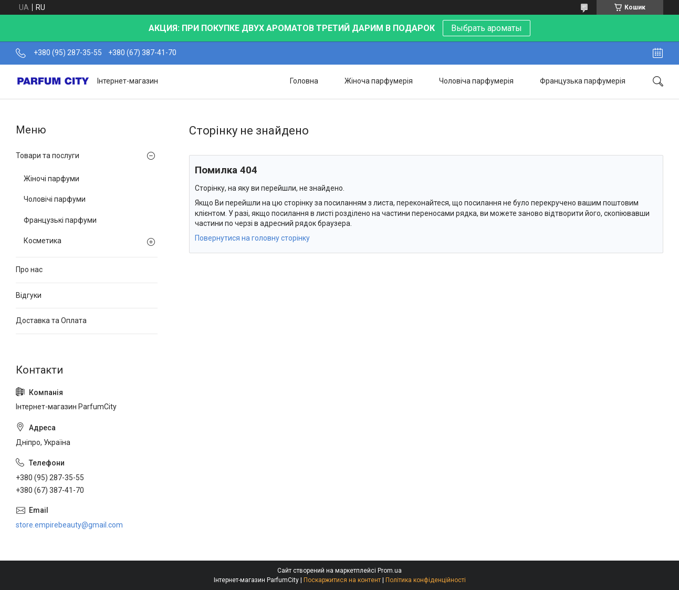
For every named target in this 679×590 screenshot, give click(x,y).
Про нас (29, 269)
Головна (304, 81)
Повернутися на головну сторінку (252, 238)
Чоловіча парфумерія (476, 81)
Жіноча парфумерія (378, 81)
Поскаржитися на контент (342, 580)
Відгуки (28, 295)
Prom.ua (390, 570)
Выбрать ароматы (486, 28)
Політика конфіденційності (425, 580)
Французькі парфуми (60, 220)
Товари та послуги (47, 155)
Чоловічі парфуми (55, 199)
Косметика (42, 240)
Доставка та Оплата (51, 320)
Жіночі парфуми (51, 178)
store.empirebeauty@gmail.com (69, 525)
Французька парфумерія (582, 81)
